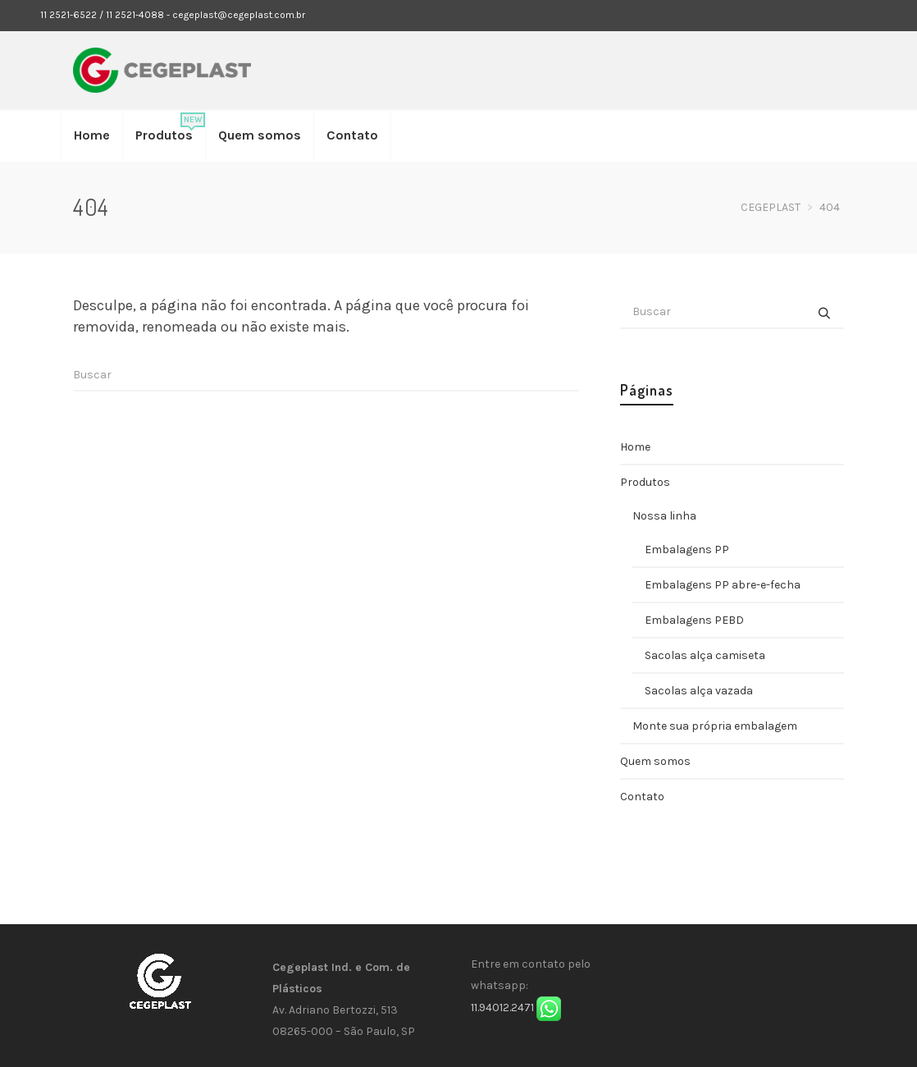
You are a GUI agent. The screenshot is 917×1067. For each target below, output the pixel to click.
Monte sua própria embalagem (714, 726)
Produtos (645, 482)
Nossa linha (664, 516)
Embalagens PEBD (694, 620)
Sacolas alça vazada (699, 691)
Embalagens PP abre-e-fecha (723, 585)
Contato (642, 797)
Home (635, 447)
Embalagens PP (687, 549)
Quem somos (655, 761)
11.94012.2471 (502, 1007)
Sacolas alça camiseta (705, 655)
